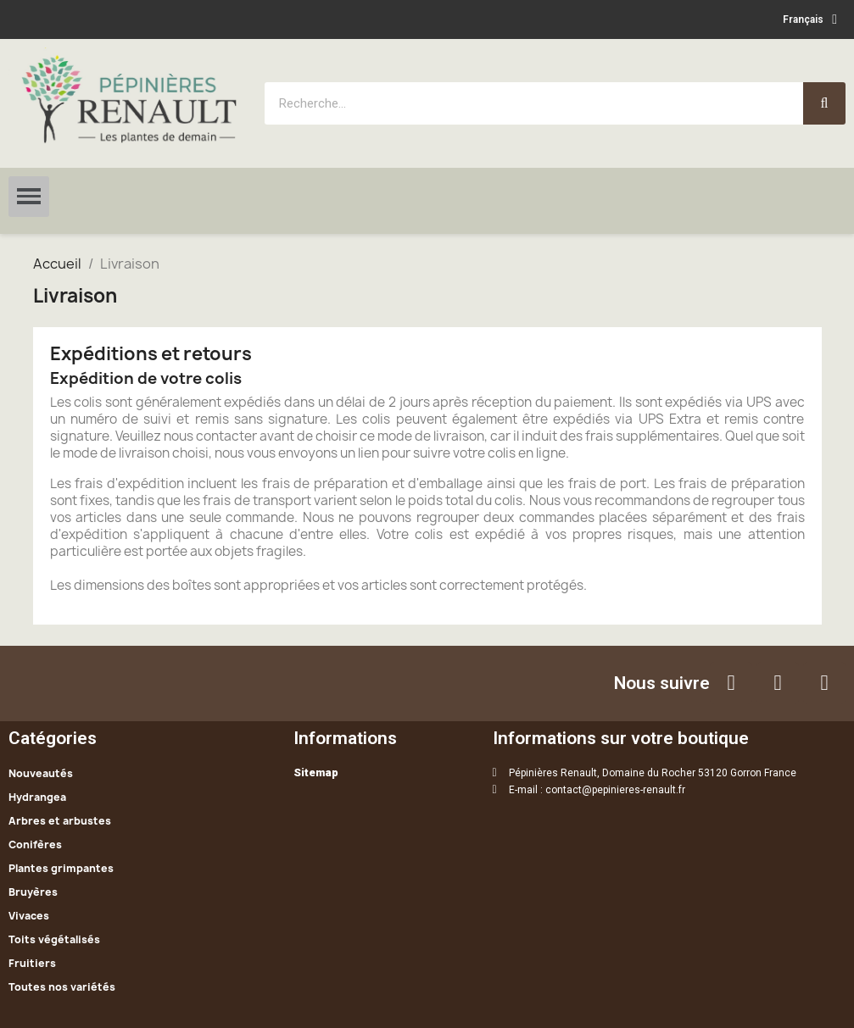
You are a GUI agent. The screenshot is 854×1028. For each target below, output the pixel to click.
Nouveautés (40, 773)
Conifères (35, 844)
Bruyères (33, 892)
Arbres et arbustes (59, 821)
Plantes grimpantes (61, 868)
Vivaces (28, 916)
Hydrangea (37, 797)
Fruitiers (32, 963)
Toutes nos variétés (61, 987)
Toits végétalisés (54, 939)
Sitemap (315, 772)
